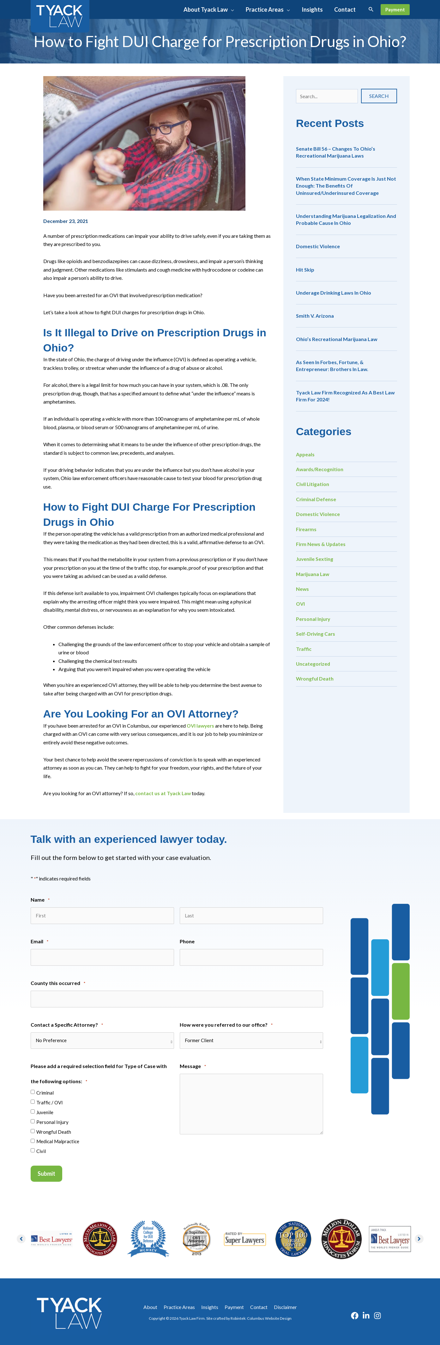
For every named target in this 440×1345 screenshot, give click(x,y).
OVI (300, 604)
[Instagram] (377, 1313)
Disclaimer (282, 1305)
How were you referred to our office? (226, 1024)
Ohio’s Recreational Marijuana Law (336, 339)
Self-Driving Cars (316, 634)
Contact (257, 1305)
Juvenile (44, 1110)
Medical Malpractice (57, 1140)
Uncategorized (313, 664)
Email (39, 941)
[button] (210, 9)
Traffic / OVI (49, 1100)
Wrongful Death (315, 679)
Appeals (305, 454)
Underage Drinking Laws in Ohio (333, 293)
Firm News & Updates (321, 544)
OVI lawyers (201, 726)
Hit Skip (305, 270)
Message (193, 1065)
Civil (41, 1149)
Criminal (45, 1091)
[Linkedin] (366, 1313)
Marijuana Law (313, 574)
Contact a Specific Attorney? (67, 1024)
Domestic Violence (318, 246)
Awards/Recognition (320, 469)
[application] (232, 9)
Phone (187, 941)
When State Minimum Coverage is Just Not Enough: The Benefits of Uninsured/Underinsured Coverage (346, 186)
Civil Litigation (313, 484)
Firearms (306, 529)
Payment (233, 1305)
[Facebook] (355, 1313)
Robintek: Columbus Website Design (261, 1316)
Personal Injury (313, 619)
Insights (210, 1305)
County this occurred (58, 982)
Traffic (304, 649)
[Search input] (327, 96)
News (302, 589)
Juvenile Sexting (315, 559)
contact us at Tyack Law (163, 793)
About (153, 1305)
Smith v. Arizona (315, 316)
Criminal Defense (316, 499)
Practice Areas (181, 1305)
